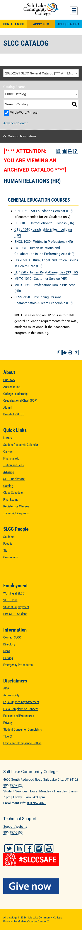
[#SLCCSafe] (41, 856)
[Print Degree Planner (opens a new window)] (58, 151)
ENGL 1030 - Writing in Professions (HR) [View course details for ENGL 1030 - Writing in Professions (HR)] (43, 242)
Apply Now (41, 24)
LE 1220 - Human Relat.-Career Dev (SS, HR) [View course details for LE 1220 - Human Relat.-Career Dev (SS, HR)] (46, 272)
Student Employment (16, 607)
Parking (8, 658)
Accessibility (11, 695)
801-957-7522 (12, 785)
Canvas (8, 451)
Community (10, 557)
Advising (8, 472)
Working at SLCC (14, 593)
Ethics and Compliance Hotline (22, 743)
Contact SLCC (13, 24)
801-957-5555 (12, 832)
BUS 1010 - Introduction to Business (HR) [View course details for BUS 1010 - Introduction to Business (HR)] (44, 223)
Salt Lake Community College (41, 9)
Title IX (7, 736)
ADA (6, 688)
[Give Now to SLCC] (41, 886)
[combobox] (41, 73)
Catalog (8, 486)
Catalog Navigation (22, 136)
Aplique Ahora (68, 24)
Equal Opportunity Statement (21, 702)
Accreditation (11, 387)
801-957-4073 (36, 803)
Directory (9, 644)
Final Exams (10, 500)
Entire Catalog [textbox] (15, 94)
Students (8, 537)
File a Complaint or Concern (20, 709)
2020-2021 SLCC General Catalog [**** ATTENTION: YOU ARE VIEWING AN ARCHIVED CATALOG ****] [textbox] (42, 73)
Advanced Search (15, 123)
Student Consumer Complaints (22, 729)
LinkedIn (18, 848)
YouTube (48, 848)
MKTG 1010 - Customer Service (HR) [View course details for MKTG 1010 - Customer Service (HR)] (40, 279)
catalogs (12, 917)
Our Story (9, 380)
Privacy (7, 723)
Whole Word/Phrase (23, 112)
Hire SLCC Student (15, 614)
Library (7, 438)
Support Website (15, 827)
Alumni (7, 407)
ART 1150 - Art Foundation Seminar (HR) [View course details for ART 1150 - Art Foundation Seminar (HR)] (43, 211)
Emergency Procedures (18, 665)
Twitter (8, 848)
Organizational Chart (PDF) (20, 401)
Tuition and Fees (13, 465)
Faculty (7, 544)
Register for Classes (16, 506)
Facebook (28, 848)
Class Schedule (13, 493)
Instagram (38, 848)
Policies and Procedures (18, 716)
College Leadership (15, 394)
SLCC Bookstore (14, 479)
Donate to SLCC (13, 414)
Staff (6, 551)
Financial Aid (11, 458)
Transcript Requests (16, 513)
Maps (6, 651)
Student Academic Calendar (20, 445)
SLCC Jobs (10, 600)
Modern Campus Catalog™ (33, 921)
